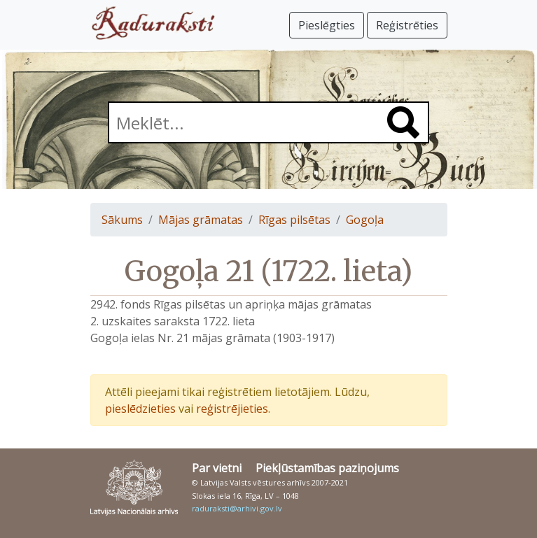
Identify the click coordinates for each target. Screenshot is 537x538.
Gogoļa (365, 219)
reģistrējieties (232, 408)
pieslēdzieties (140, 408)
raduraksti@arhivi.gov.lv (237, 508)
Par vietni (217, 468)
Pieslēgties (326, 25)
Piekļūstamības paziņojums (327, 468)
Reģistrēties (407, 25)
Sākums (122, 219)
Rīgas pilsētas (294, 219)
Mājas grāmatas (200, 219)
